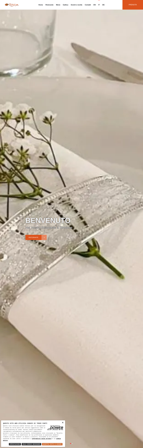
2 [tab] (72, 443)
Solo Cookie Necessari (31, 444)
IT (99, 5)
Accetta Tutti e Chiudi (52, 444)
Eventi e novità (76, 5)
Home (40, 5)
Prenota (133, 5)
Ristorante (49, 5)
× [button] (63, 423)
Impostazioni (15, 444)
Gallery (65, 5)
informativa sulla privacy (42, 439)
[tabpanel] (71, 224)
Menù (58, 5)
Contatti (88, 5)
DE (103, 5)
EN (94, 5)
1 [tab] (70, 443)
